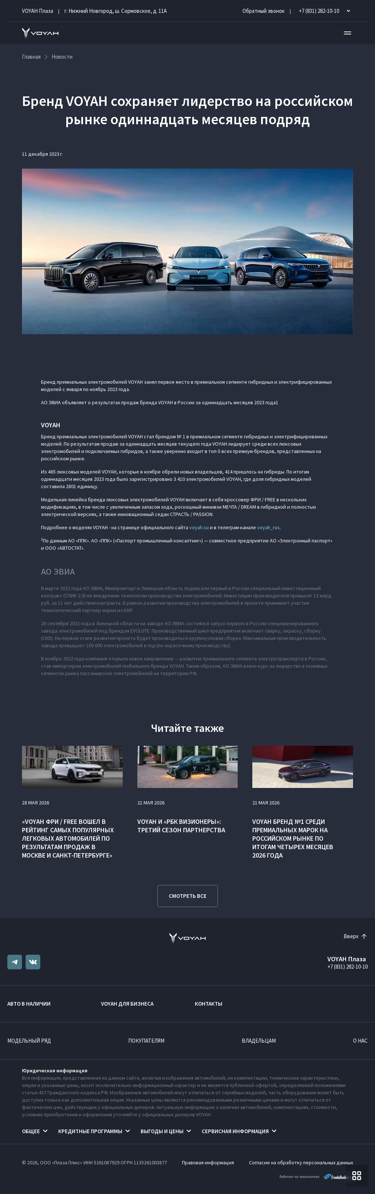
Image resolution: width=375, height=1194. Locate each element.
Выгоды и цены (162, 1131)
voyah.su (199, 527)
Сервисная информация (235, 1131)
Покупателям (146, 1040)
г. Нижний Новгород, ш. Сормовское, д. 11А (115, 10)
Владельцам (259, 1040)
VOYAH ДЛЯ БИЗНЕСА (127, 1003)
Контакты (208, 1003)
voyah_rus (268, 527)
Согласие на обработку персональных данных (301, 1162)
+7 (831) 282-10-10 (347, 966)
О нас (360, 1040)
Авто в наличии (29, 1003)
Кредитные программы (90, 1131)
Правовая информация (208, 1162)
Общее (31, 1131)
